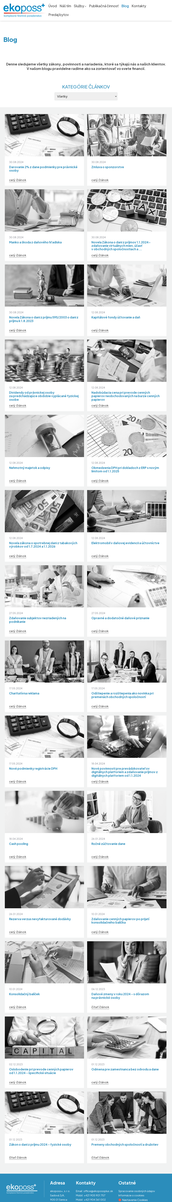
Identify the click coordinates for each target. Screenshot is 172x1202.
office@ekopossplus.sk (98, 1191)
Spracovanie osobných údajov (136, 1191)
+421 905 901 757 (94, 1195)
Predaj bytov (58, 15)
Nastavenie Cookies (133, 1200)
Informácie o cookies (131, 1195)
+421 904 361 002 (95, 1199)
